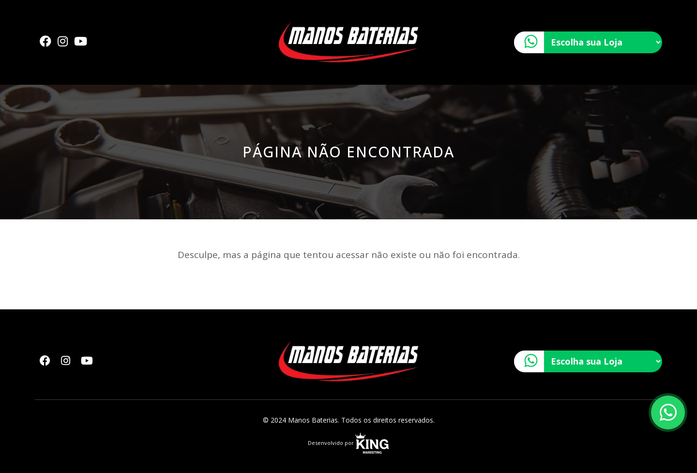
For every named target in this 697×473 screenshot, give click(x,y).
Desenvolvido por (348, 442)
